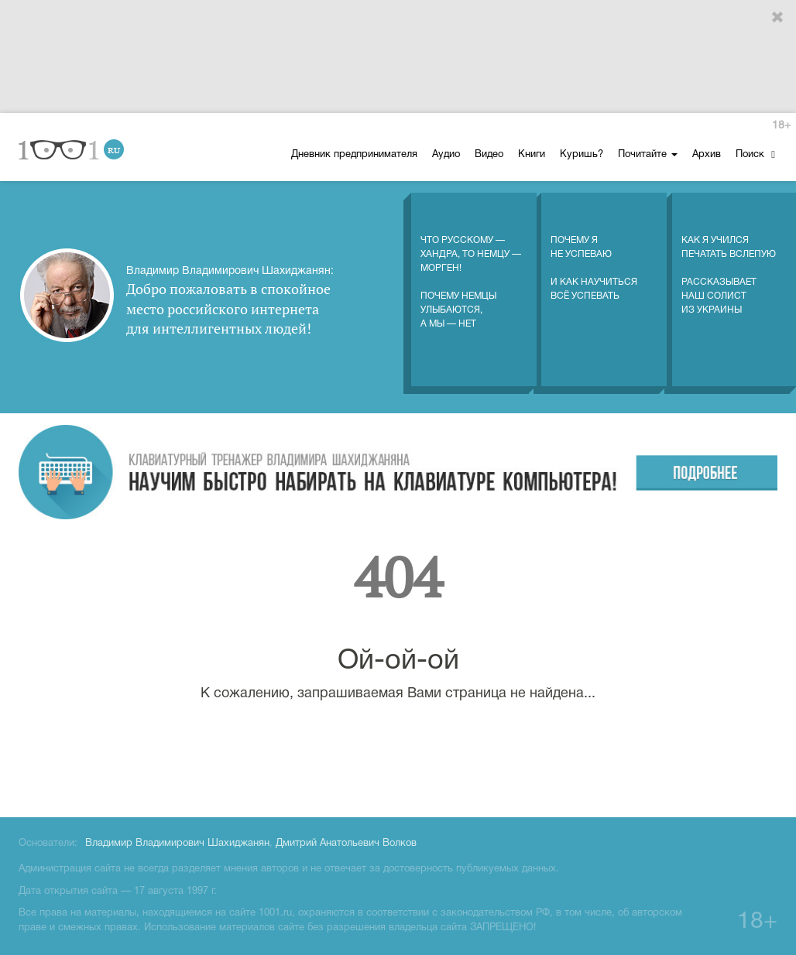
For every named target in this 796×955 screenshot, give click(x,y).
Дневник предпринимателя (354, 154)
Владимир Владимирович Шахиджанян (177, 843)
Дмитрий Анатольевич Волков (346, 843)
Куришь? (581, 154)
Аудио (446, 154)
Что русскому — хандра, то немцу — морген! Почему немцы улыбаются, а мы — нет (470, 266)
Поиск (755, 154)
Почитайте (648, 154)
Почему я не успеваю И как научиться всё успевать (594, 252)
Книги (531, 154)
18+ (781, 126)
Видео (489, 154)
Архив (706, 154)
